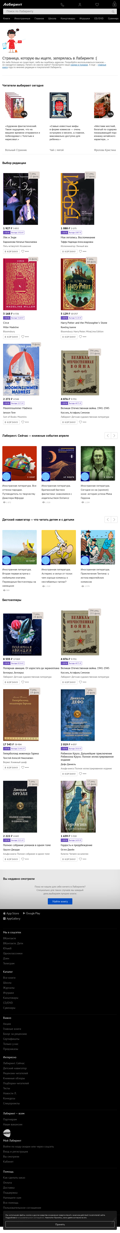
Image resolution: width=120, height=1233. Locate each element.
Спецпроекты (11, 1103)
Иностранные (22, 18)
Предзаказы (10, 1049)
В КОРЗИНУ (11, 251)
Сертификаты (11, 1039)
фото (34, 176)
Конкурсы (9, 1098)
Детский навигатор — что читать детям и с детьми (38, 519)
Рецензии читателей (15, 1073)
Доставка (9, 1187)
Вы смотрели (11, 1156)
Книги (6, 18)
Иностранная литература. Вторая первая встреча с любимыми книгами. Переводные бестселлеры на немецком (19, 577)
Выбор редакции (14, 163)
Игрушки (85, 18)
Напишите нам (12, 1197)
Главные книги (12, 1029)
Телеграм (9, 963)
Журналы (9, 987)
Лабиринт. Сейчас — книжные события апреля (35, 435)
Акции (7, 1024)
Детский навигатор (15, 1068)
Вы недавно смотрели (19, 879)
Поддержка (10, 1192)
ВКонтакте (9, 938)
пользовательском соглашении (30, 1217)
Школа (52, 18)
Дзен (6, 958)
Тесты (6, 1088)
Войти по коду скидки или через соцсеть (28, 1146)
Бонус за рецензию (15, 1034)
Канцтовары (68, 18)
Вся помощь (10, 1202)
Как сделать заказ (14, 1177)
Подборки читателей (16, 1083)
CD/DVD (99, 18)
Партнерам (10, 1119)
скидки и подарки (79, 65)
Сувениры (114, 18)
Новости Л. (10, 1093)
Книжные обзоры (14, 1078)
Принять (60, 1224)
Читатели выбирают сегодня (22, 85)
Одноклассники (12, 953)
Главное (39, 18)
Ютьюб (7, 948)
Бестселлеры (11, 600)
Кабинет (8, 1161)
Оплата (7, 1182)
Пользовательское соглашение (22, 1207)
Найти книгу (60, 901)
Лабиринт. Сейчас (14, 1063)
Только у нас (10, 1044)
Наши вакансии (12, 1124)
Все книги (9, 977)
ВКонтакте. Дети (13, 943)
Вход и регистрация (15, 1151)
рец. (33, 173)
